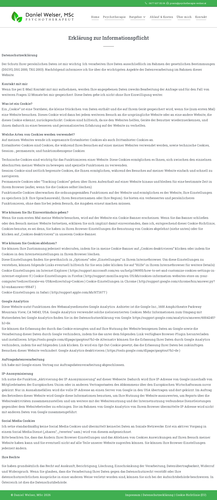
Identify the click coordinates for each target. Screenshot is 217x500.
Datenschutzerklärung (158, 495)
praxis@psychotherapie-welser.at (188, 3)
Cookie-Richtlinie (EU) (191, 495)
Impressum (132, 495)
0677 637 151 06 (157, 3)
